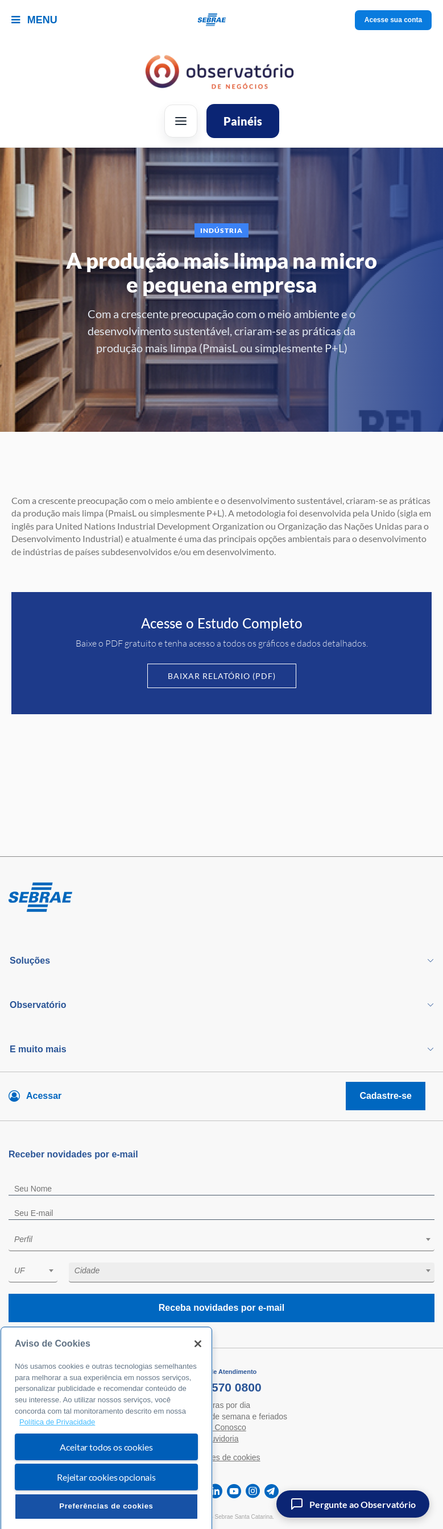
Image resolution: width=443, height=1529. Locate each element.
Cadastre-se (385, 1096)
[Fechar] (197, 1366)
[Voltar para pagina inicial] (221, 897)
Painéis (242, 121)
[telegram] (271, 1491)
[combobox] (221, 1241)
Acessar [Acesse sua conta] (43, 1096)
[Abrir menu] (180, 121)
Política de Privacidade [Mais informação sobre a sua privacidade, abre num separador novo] (57, 1444)
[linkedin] (215, 1491)
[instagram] (253, 1491)
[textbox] (227, 1239)
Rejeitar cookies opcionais (106, 1499)
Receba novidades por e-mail (221, 1308)
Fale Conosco (221, 1427)
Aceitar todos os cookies (106, 1469)
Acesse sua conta (393, 20)
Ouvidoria (222, 1438)
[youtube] (234, 1491)
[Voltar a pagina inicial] (221, 20)
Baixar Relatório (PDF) (222, 676)
